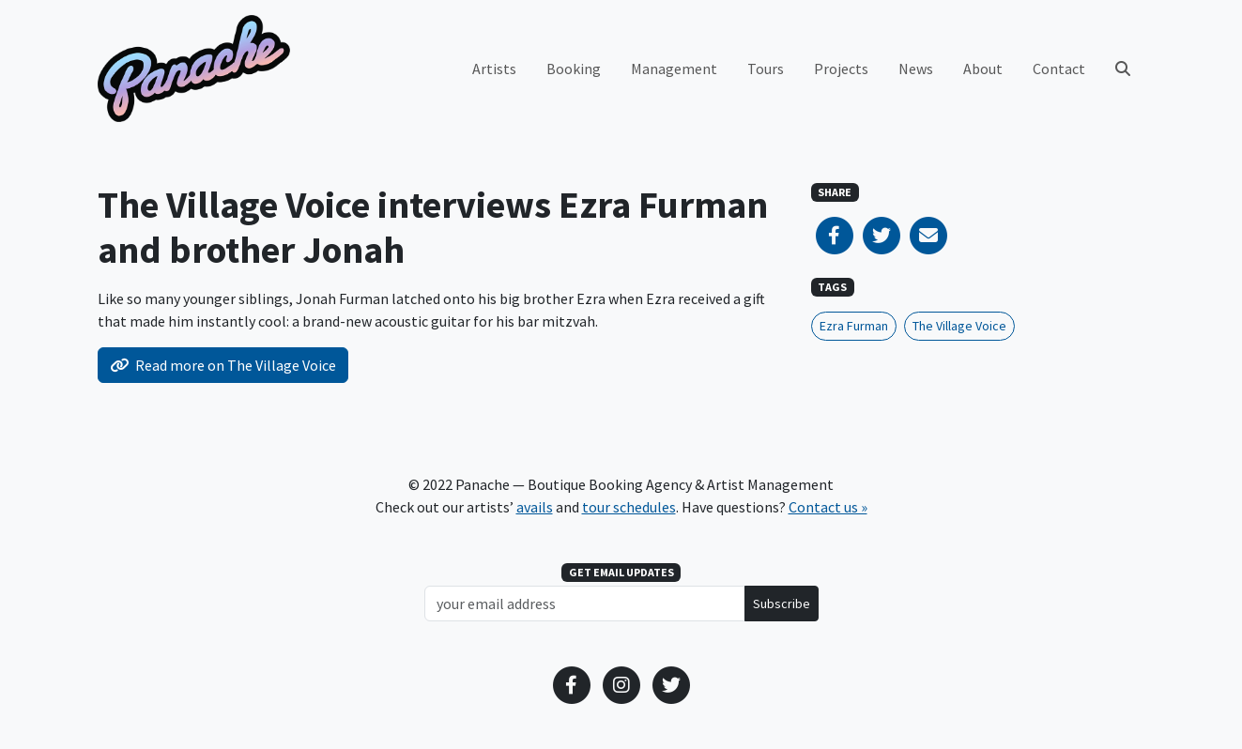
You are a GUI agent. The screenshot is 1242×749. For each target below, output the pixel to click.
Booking (573, 68)
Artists (494, 68)
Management (674, 68)
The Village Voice (959, 325)
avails (534, 506)
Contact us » (828, 506)
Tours (765, 68)
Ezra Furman (854, 325)
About (983, 68)
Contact (1059, 68)
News (915, 68)
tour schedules (629, 506)
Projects (841, 68)
